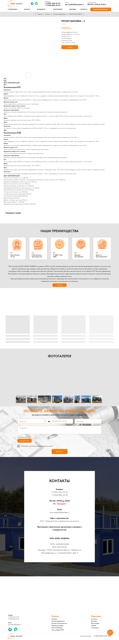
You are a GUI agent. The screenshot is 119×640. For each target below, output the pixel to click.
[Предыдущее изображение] (8, 399)
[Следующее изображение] (110, 399)
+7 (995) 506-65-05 (59, 492)
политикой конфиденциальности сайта (41, 446)
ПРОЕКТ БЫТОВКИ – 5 (76, 14)
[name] (31, 421)
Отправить (59, 451)
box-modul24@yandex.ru (74, 4)
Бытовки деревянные (59, 14)
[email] (88, 421)
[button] (100, 9)
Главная (38, 14)
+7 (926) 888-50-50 (52, 5)
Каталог (47, 14)
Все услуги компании (85, 636)
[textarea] (59, 430)
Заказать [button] (69, 47)
